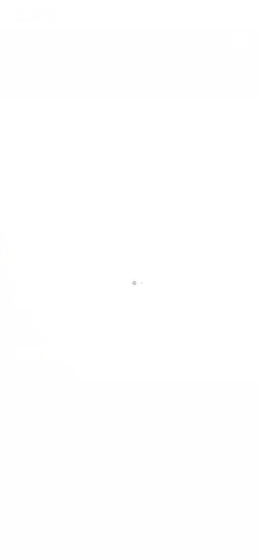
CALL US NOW (230, 11)
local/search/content (53, 64)
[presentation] (64, 328)
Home (18, 64)
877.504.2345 (232, 17)
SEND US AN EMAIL (169, 11)
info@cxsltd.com (173, 17)
